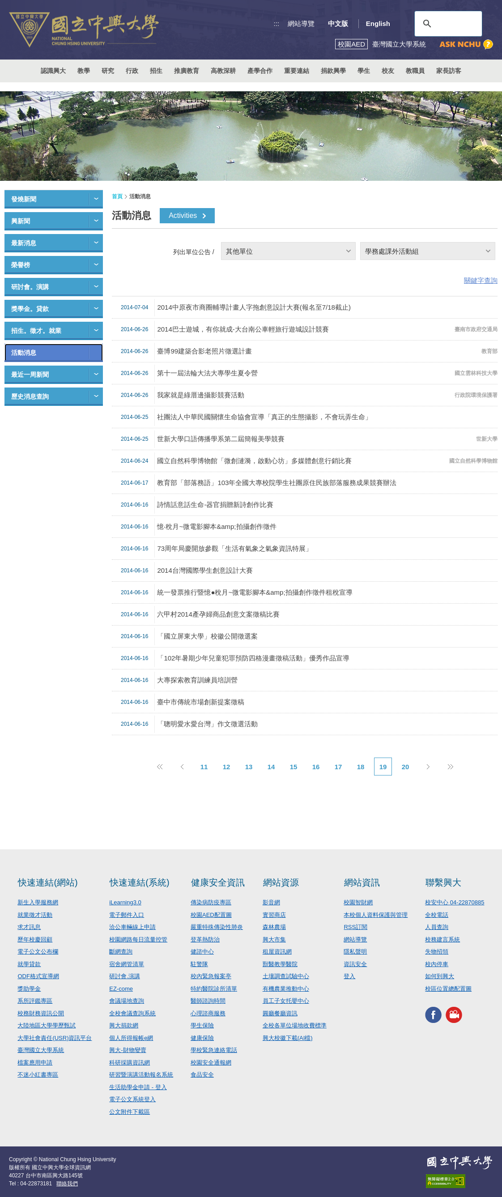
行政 (132, 70)
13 (249, 767)
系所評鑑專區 (34, 1000)
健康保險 (202, 1038)
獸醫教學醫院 (280, 964)
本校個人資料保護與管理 (376, 915)
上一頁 (182, 766)
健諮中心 (202, 951)
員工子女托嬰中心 (286, 1000)
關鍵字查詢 (481, 280)
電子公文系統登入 (132, 1099)
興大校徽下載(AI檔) (288, 1038)
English (378, 23)
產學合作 (259, 70)
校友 (388, 70)
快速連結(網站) (47, 882)
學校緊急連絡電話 (214, 1050)
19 (383, 767)
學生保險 (202, 1025)
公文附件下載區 (129, 1111)
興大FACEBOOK (433, 1014)
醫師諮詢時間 (208, 1000)
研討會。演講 (30, 286)
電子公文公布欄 (37, 951)
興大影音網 (454, 1014)
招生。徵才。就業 (36, 330)
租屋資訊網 (277, 951)
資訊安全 (355, 964)
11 (204, 767)
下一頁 (428, 766)
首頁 (117, 196)
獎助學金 (29, 988)
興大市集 (274, 939)
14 (271, 767)
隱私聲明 (355, 951)
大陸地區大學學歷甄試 (46, 1025)
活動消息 (23, 352)
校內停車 (436, 964)
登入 (349, 976)
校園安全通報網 (211, 1062)
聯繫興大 (443, 882)
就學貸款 (29, 964)
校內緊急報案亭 (211, 976)
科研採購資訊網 (129, 1062)
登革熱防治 (205, 939)
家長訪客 (448, 70)
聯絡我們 (67, 1183)
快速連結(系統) (139, 882)
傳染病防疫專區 (211, 902)
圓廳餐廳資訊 (280, 1013)
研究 (108, 70)
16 (316, 767)
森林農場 (274, 927)
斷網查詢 (120, 951)
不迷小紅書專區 (37, 1074)
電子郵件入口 (126, 915)
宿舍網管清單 (126, 964)
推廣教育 (186, 70)
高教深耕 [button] (223, 70)
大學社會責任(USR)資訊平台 (54, 1038)
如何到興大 (439, 976)
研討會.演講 (124, 976)
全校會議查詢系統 (132, 1013)
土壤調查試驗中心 (286, 976)
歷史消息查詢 (30, 396)
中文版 (338, 23)
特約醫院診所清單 (214, 988)
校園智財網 (358, 902)
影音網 (271, 902)
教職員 (415, 70)
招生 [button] (156, 70)
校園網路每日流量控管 (138, 939)
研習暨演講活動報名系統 (141, 1074)
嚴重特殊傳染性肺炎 (217, 927)
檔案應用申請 (34, 1062)
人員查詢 (436, 927)
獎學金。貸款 (30, 308)
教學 (83, 70)
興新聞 (20, 221)
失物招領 (436, 951)
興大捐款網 (123, 1025)
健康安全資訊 (218, 882)
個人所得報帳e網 (131, 1038)
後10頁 (450, 766)
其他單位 (239, 251)
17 (338, 767)
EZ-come (121, 988)
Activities (183, 215)
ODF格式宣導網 (38, 976)
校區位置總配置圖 (448, 988)
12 (226, 767)
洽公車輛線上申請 (132, 927)
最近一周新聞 (30, 374)
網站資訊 (362, 882)
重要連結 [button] (296, 70)
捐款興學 (333, 70)
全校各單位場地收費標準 (295, 1025)
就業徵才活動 (34, 915)
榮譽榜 (20, 264)
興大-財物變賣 (127, 1050)
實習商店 (274, 915)
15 (294, 767)
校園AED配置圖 (211, 915)
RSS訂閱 (355, 927)
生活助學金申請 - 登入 (138, 1087)
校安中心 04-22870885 (454, 902)
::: (277, 23)
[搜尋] (447, 23)
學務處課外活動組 (392, 251)
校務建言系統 (442, 939)
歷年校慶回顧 (34, 939)
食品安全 (202, 1074)
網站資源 (281, 882)
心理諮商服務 (208, 1013)
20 (405, 767)
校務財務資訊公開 (40, 1013)
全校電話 (436, 915)
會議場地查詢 (126, 1000)
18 (361, 767)
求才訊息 (29, 927)
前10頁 (159, 766)
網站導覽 (301, 23)
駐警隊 (199, 964)
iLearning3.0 (125, 902)
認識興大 (53, 70)
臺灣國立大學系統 (40, 1050)
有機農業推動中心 (286, 988)
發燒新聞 (23, 199)
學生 (363, 70)
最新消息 (23, 243)
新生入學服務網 (37, 902)
